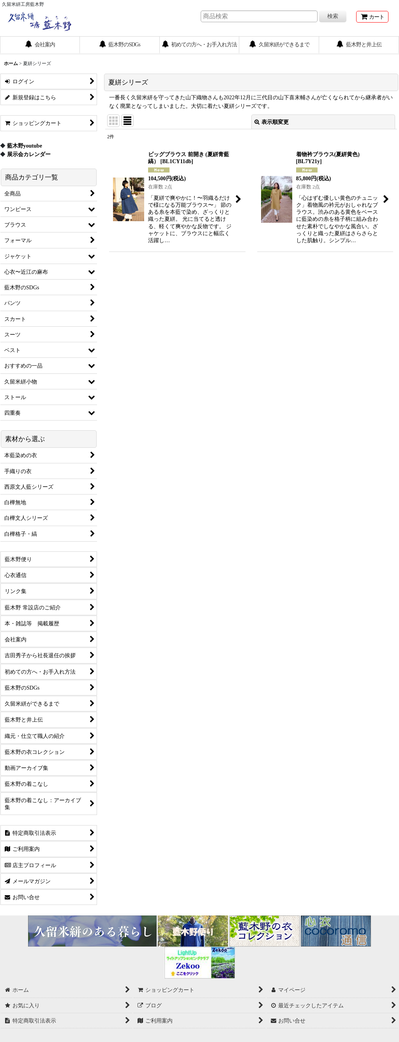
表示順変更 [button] (271, 122)
